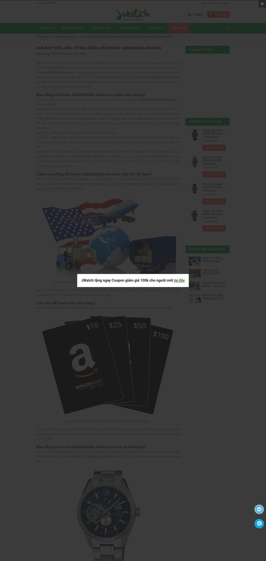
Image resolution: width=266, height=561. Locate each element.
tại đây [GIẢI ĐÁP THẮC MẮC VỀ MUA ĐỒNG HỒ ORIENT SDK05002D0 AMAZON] (179, 280)
